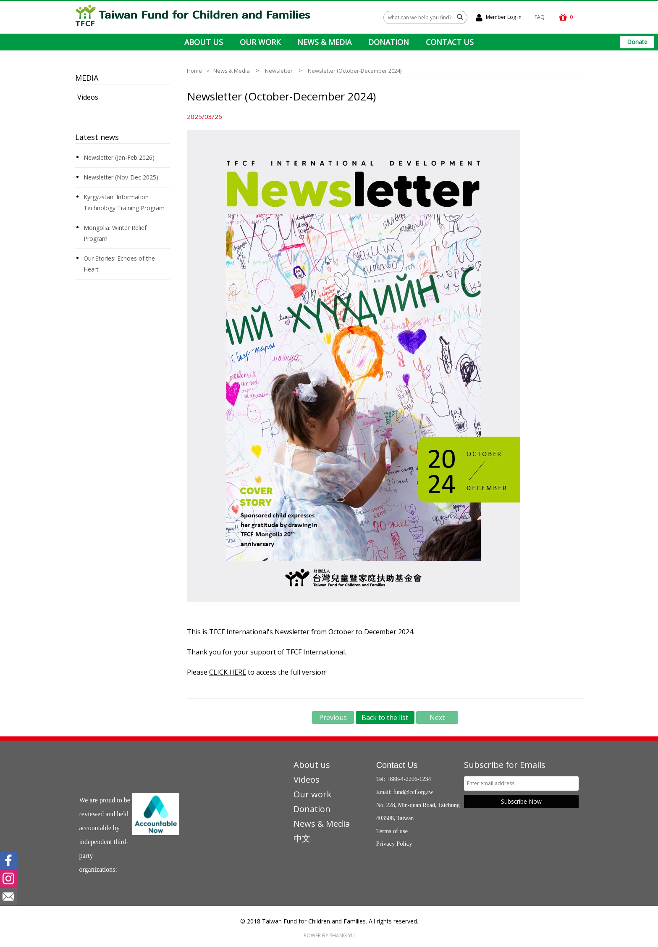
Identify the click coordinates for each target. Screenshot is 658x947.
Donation (312, 809)
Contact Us (397, 765)
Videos (87, 97)
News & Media (231, 70)
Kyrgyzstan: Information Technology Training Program (124, 202)
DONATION (388, 42)
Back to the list (385, 717)
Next (437, 717)
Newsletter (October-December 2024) (354, 70)
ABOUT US (203, 42)
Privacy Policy (394, 843)
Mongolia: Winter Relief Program (115, 233)
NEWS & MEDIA (324, 42)
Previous (333, 717)
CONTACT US (450, 42)
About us (312, 764)
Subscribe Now (521, 801)
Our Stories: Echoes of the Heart (119, 263)
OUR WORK (260, 42)
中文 (302, 838)
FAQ (540, 17)
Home (194, 70)
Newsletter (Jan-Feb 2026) (119, 157)
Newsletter (279, 70)
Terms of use (392, 831)
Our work (312, 794)
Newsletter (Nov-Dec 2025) (121, 177)
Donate (637, 42)
